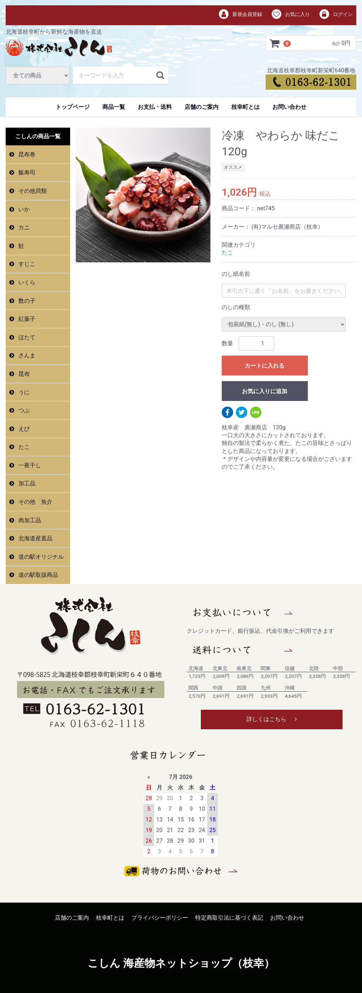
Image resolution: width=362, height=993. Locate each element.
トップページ (73, 107)
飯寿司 (26, 172)
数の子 (26, 300)
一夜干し (29, 465)
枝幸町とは (245, 107)
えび (23, 428)
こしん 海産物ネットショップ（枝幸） (180, 963)
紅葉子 (26, 319)
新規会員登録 (240, 14)
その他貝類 (32, 191)
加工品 (26, 483)
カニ (23, 227)
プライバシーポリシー (159, 917)
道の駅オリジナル (40, 556)
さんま (26, 355)
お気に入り (290, 14)
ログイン (335, 14)
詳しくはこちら (272, 719)
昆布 (23, 373)
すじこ (26, 264)
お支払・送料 (155, 107)
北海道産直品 (34, 538)
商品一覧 (113, 107)
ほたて (26, 337)
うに (23, 392)
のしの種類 (236, 307)
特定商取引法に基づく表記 (229, 917)
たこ (23, 446)
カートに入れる (264, 365)
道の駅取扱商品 (37, 574)
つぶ (23, 410)
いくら (26, 282)
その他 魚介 (34, 501)
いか (23, 209)
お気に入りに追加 (264, 390)
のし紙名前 (236, 273)
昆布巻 (26, 154)
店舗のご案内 (202, 107)
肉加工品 (29, 520)
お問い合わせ (289, 107)
